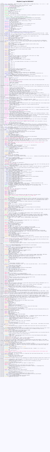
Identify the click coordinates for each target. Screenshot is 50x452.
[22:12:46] (2, 67)
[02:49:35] (2, 283)
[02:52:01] (2, 276)
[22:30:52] (2, 38)
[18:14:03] (2, 131)
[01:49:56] (2, 390)
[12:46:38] (2, 165)
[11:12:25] (2, 178)
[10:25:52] (2, 190)
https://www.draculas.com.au (13, 383)
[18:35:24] (2, 124)
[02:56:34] (2, 257)
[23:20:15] (2, 22)
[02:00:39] (2, 365)
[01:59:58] (2, 366)
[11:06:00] (2, 179)
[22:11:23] (2, 78)
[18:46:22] (2, 106)
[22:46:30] (2, 25)
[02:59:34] (2, 244)
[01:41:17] (2, 409)
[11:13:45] (2, 177)
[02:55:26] (2, 261)
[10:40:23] (2, 186)
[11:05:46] (2, 180)
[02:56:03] (2, 260)
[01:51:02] (2, 384)
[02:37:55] (2, 303)
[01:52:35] (2, 381)
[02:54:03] (2, 270)
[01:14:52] (2, 440)
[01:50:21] (2, 387)
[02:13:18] (2, 333)
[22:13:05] (2, 59)
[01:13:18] (2, 442)
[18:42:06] (2, 114)
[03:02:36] (2, 234)
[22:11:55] (2, 70)
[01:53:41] (2, 379)
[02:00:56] (2, 363)
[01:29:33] (2, 431)
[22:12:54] (2, 65)
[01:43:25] (2, 405)
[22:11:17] (2, 81)
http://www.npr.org (11, 222)
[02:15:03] (2, 326)
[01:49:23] (2, 391)
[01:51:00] (2, 385)
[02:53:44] (2, 271)
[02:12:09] (2, 340)
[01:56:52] (2, 374)
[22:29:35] (2, 39)
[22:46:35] (2, 24)
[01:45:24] (2, 399)
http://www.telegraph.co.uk (16, 441)
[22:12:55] (2, 64)
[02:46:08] (2, 297)
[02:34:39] (2, 306)
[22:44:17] (2, 31)
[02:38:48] (2, 302)
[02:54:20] (2, 267)
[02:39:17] (2, 301)
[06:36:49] (2, 211)
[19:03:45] (2, 97)
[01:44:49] (2, 401)
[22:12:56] (2, 61)
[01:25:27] (2, 433)
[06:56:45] (2, 205)
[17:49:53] (2, 144)
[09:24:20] (2, 198)
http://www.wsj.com (11, 309)
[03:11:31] (2, 223)
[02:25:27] (2, 310)
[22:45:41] (2, 29)
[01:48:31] (2, 395)
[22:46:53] (2, 23)
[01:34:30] (2, 422)
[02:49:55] (2, 282)
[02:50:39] (2, 280)
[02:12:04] (2, 341)
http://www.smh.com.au (12, 419)
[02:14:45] (2, 328)
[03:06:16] (2, 225)
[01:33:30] (2, 423)
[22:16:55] (2, 50)
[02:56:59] (2, 254)
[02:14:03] (2, 332)
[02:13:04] (2, 335)
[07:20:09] (2, 203)
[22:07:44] (2, 86)
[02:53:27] (2, 272)
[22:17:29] (2, 45)
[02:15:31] (2, 324)
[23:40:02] (2, 16)
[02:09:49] (2, 347)
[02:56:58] (2, 255)
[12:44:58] (2, 167)
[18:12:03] (2, 132)
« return (1, 3)
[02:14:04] (2, 331)
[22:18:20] (2, 42)
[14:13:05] (2, 154)
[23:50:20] (2, 4)
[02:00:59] (2, 362)
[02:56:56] (2, 256)
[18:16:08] (2, 130)
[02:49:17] (2, 286)
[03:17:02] (2, 221)
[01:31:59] (2, 427)
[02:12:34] (2, 337)
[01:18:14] (2, 436)
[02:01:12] (2, 361)
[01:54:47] (2, 377)
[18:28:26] (2, 126)
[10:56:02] (2, 183)
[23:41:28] (2, 12)
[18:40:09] (2, 117)
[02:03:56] (2, 357)
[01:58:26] (2, 371)
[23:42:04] (2, 11)
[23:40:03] (2, 15)
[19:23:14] (2, 93)
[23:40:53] (2, 13)
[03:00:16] (2, 240)
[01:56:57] (2, 372)
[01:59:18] (2, 368)
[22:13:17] (2, 58)
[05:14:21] (2, 215)
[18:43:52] (2, 111)
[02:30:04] (2, 308)
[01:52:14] (2, 382)
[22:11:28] (2, 74)
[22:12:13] (2, 69)
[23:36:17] (2, 18)
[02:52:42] (2, 274)
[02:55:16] (2, 264)
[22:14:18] (2, 55)
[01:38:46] (2, 411)
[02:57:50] (2, 249)
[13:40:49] (2, 160)
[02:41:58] (2, 298)
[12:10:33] (2, 175)
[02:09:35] (2, 348)
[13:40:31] (2, 161)
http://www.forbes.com (21, 379)
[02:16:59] (2, 323)
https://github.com (12, 119)
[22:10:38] (2, 83)
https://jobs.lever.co (12, 325)
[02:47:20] (2, 292)
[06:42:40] (2, 210)
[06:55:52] (2, 207)
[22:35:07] (2, 36)
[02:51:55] (2, 277)
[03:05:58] (2, 226)
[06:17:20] (2, 212)
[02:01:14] (2, 360)
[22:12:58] (2, 60)
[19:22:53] (2, 94)
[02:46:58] (2, 294)
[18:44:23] (2, 110)
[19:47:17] (2, 90)
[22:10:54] (2, 82)
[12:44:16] (2, 170)
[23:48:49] (2, 7)
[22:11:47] (2, 71)
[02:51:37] (2, 278)
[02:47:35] (2, 289)
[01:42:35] (2, 406)
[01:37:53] (2, 414)
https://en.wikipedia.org (15, 360)
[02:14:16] (2, 329)
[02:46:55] (2, 295)
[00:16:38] (2, 448)
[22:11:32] (2, 73)
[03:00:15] (2, 241)
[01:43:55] (2, 404)
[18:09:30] (2, 137)
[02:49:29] (2, 285)
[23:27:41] (2, 21)
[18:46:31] (2, 105)
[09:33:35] (2, 192)
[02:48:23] (2, 288)
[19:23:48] (2, 92)
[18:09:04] (2, 138)
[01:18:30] (2, 435)
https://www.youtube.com (19, 6)
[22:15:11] (2, 54)
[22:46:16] (2, 27)
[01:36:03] (2, 418)
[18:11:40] (2, 133)
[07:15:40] (2, 204)
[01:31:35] (2, 428)
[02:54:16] (2, 268)
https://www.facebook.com (13, 99)
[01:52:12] (2, 383)
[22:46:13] (2, 28)
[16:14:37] (2, 151)
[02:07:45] (2, 356)
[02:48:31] (2, 287)
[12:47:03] (2, 164)
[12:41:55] (2, 173)
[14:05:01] (2, 156)
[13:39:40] (2, 162)
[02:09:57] (2, 345)
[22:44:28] (2, 30)
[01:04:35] (2, 446)
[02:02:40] (2, 359)
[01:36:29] (2, 416)
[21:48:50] (2, 87)
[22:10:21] (2, 84)
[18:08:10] (2, 141)
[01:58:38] (2, 369)
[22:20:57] (2, 40)
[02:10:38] (2, 343)
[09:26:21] (2, 195)
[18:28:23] (2, 127)
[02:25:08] (2, 312)
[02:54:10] (2, 269)
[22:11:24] (2, 76)
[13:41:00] (2, 159)
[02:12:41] (2, 336)
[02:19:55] (2, 318)
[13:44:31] (2, 158)
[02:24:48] (2, 315)
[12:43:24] (2, 171)
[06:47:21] (2, 208)
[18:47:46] (2, 100)
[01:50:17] (2, 389)
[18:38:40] (2, 121)
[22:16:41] (2, 52)
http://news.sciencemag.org (17, 415)
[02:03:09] (2, 358)
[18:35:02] (2, 125)
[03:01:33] (2, 238)
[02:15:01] (2, 327)
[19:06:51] (2, 95)
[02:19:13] (2, 319)
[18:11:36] (2, 134)
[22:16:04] (2, 53)
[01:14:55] (2, 439)
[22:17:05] (2, 47)
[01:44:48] (2, 402)
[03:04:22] (2, 227)
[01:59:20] (2, 367)
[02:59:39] (2, 243)
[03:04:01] (2, 231)
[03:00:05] (2, 242)
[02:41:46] (2, 299)
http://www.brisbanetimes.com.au (14, 445)
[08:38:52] (2, 200)
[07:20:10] (2, 202)
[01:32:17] (2, 425)
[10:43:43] (2, 184)
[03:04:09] (2, 228)
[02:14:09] (2, 330)
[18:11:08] (2, 136)
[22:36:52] (2, 34)
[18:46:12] (2, 107)
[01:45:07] (2, 400)
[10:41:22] (2, 185)
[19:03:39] (2, 98)
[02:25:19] (2, 311)
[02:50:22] (2, 281)
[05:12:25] (2, 217)
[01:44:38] (2, 403)
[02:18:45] (2, 321)
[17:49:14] (2, 146)
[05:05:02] (2, 219)
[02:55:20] (2, 263)
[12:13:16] (2, 174)
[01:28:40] (2, 432)
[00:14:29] (2, 451)
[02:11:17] (2, 342)
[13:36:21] (2, 163)
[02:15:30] (2, 325)
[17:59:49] (2, 142)
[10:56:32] (2, 182)
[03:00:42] (2, 239)
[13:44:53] (2, 157)
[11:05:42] (2, 181)
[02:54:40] (2, 265)
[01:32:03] (2, 426)
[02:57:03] (2, 253)
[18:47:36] (2, 101)
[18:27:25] (2, 129)
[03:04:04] (2, 229)
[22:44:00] (2, 32)
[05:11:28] (2, 218)
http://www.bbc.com (14, 451)
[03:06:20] (2, 224)
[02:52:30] (2, 275)
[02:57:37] (2, 250)
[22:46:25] (2, 26)
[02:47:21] (2, 290)
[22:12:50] (2, 66)
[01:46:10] (2, 397)
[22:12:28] (2, 68)
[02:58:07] (2, 247)
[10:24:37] (2, 191)
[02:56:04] (2, 259)
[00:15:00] (2, 450)
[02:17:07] (2, 322)
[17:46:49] (2, 147)
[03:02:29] (2, 236)
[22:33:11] (2, 37)
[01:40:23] (2, 410)
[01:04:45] (2, 445)
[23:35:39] (2, 19)
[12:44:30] (2, 168)
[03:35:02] (2, 220)
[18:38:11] (2, 122)
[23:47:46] (2, 9)
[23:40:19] (2, 14)
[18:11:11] (2, 135)
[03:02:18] (2, 237)
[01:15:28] (2, 438)
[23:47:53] (2, 8)
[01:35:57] (2, 419)
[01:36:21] (2, 417)
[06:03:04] (2, 214)
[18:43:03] (2, 112)
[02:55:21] (2, 262)
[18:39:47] (2, 118)
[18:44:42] (2, 109)
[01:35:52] (2, 420)
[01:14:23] (2, 441)
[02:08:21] (2, 349)
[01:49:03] (2, 392)
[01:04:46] (2, 444)
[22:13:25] (2, 57)
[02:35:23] (2, 304)
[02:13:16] (2, 334)
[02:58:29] (2, 246)
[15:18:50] (2, 153)
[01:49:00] (2, 394)
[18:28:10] (2, 128)
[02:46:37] (2, 296)
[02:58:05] (2, 248)
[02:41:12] (2, 300)
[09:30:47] (2, 194)
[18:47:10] (2, 102)
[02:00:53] (2, 364)
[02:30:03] (2, 309)
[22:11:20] (2, 80)
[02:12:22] (2, 338)
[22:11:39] (2, 72)
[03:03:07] (2, 233)
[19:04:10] (2, 96)
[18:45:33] (2, 108)
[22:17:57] (2, 43)
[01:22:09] (2, 434)
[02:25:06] (2, 313)
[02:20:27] (2, 317)
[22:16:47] (2, 51)
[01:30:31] (2, 430)
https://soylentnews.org (10, 199)
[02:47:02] (2, 293)
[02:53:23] (2, 273)
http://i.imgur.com (17, 323)
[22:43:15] (2, 33)
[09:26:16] (2, 196)
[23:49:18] (2, 6)
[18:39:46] (2, 119)
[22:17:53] (2, 44)
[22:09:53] (2, 85)
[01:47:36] (2, 396)
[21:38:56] (2, 88)
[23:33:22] (2, 20)
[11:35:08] (2, 176)
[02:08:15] (2, 351)
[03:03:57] (2, 232)
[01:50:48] (2, 386)
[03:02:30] (2, 235)
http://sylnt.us (42, 4)
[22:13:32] (2, 56)
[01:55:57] (2, 376)
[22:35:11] (2, 35)
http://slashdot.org (41, 417)
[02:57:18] (2, 252)
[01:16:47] (2, 437)
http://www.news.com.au (15, 307)
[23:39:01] (2, 17)
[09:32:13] (2, 193)
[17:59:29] (2, 143)
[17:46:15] (2, 148)
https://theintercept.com (15, 292)
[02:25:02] (2, 314)
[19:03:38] (2, 99)
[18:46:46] (2, 104)
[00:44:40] (2, 447)
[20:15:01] (2, 89)
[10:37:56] (2, 188)
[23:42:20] (2, 10)
